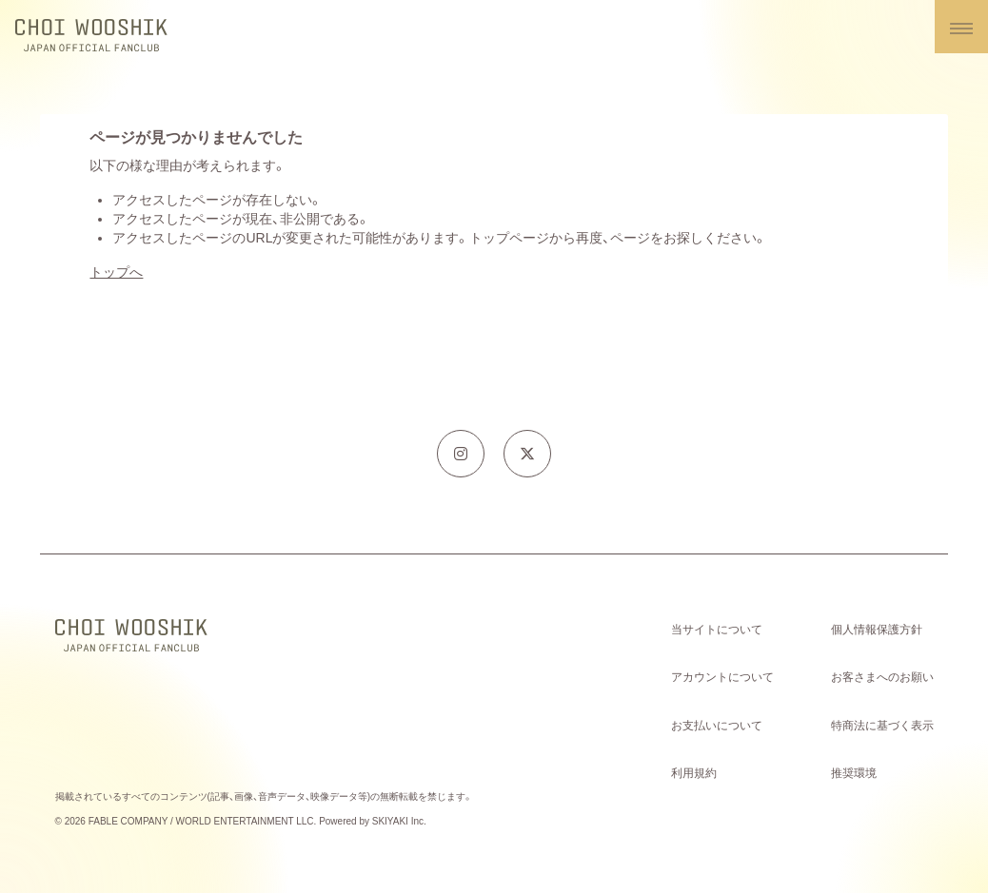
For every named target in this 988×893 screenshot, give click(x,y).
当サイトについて (716, 629)
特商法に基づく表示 (882, 725)
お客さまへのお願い (882, 677)
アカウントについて (722, 677)
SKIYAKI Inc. (399, 821)
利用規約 (694, 773)
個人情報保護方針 (876, 629)
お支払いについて (716, 725)
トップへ (116, 272)
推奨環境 (854, 773)
